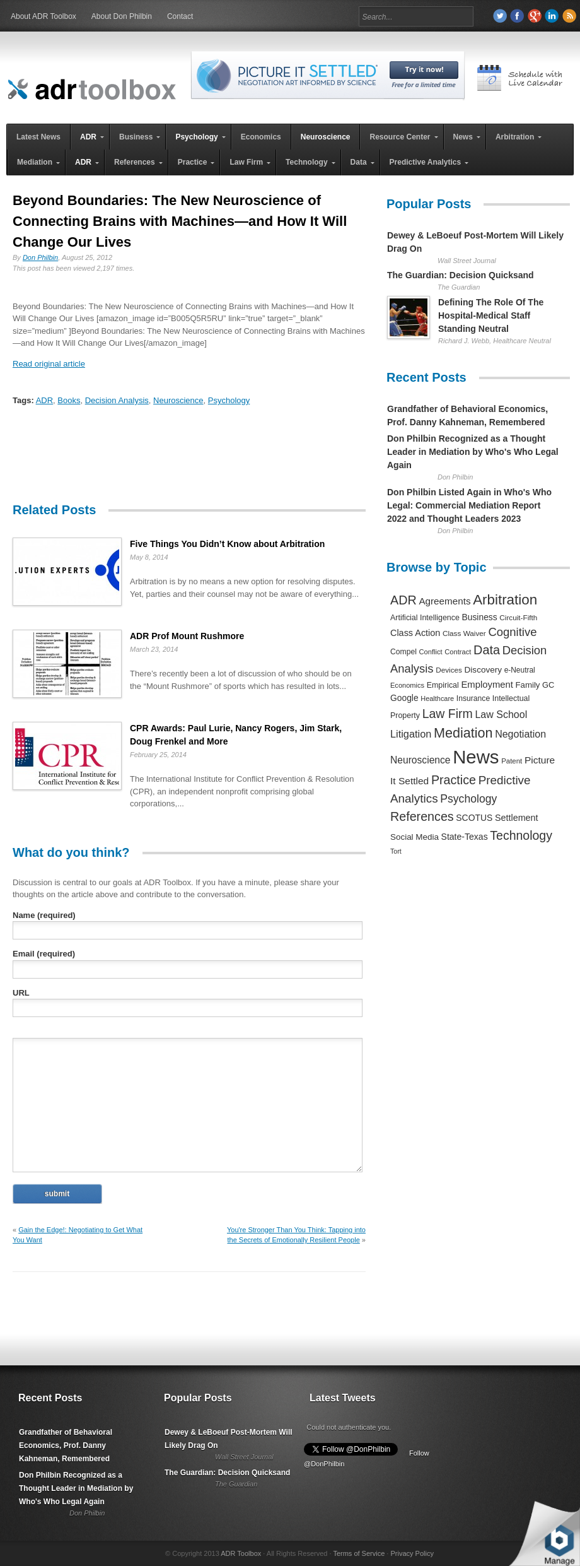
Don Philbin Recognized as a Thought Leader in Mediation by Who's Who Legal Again (473, 451)
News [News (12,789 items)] (476, 756)
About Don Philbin (121, 16)
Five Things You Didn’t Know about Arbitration (227, 544)
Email (44, 953)
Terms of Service (359, 1553)
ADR (44, 400)
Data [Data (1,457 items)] (486, 650)
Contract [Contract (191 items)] (457, 652)
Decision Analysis (117, 400)
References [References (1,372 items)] (422, 816)
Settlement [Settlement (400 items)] (516, 818)
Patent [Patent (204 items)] (511, 761)
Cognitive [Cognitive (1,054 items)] (512, 632)
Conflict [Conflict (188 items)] (430, 652)
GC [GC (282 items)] (548, 685)
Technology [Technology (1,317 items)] (521, 835)
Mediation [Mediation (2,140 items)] (463, 733)
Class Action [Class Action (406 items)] (415, 633)
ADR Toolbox (241, 1553)
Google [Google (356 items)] (404, 698)
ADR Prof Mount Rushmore (187, 636)
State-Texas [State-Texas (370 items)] (464, 837)
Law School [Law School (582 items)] (501, 714)
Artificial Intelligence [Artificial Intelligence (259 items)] (425, 617)
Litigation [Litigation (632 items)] (410, 733)
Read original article (49, 363)
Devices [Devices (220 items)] (449, 670)
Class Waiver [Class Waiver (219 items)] (464, 633)
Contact (180, 16)
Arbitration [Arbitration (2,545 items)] (505, 600)
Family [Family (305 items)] (527, 685)
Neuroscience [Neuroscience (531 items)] (420, 760)
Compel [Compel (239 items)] (403, 651)
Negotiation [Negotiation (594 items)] (520, 733)
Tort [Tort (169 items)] (396, 851)
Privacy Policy (411, 1553)
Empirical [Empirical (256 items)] (443, 685)
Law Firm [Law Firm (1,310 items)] (447, 714)
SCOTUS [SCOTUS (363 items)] (474, 818)
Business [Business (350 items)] (479, 617)
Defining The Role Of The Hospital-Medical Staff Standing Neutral (490, 315)
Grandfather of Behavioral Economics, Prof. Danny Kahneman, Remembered (65, 1445)
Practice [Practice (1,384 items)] (453, 780)
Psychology (229, 400)
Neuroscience (178, 400)
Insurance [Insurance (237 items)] (473, 698)
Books (68, 400)
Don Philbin (40, 257)
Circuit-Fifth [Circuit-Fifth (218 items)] (518, 617)
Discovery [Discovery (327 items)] (483, 669)
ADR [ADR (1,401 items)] (403, 600)
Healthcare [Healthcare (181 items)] (437, 698)
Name (44, 915)
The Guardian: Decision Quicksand (460, 275)
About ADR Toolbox (43, 16)
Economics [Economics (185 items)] (407, 685)
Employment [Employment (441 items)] (487, 685)
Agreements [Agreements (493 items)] (444, 601)
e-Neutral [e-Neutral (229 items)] (519, 670)
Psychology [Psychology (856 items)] (468, 798)
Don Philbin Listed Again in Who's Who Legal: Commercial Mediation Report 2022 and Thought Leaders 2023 (469, 505)
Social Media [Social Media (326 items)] (414, 837)
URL (21, 993)
